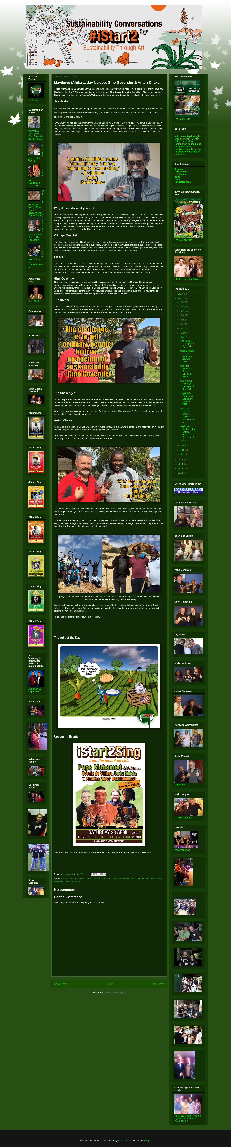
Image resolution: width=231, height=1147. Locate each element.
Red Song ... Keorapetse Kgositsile (187, 344)
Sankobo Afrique (72, 882)
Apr (182, 337)
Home (109, 984)
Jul (182, 324)
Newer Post (60, 984)
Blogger (146, 1140)
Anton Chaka (94, 878)
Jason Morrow (124, 1140)
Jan (182, 454)
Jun (182, 328)
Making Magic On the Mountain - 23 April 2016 (187, 356)
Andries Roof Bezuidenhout (74, 878)
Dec (182, 302)
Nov (182, 306)
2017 (181, 294)
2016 (181, 298)
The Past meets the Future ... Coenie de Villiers (186, 371)
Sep (182, 315)
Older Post (158, 984)
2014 (181, 464)
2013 (181, 468)
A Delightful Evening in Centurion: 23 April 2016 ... (186, 398)
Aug (182, 319)
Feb (182, 450)
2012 (181, 472)
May (182, 333)
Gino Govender (137, 878)
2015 (181, 459)
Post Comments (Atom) (115, 992)
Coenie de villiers (109, 878)
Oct (182, 311)
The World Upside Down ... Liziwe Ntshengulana (187, 415)
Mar (182, 445)
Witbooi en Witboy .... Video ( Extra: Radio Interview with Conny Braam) (36, 203)
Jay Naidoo (151, 878)
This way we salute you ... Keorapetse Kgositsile (187, 385)
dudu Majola (123, 878)
